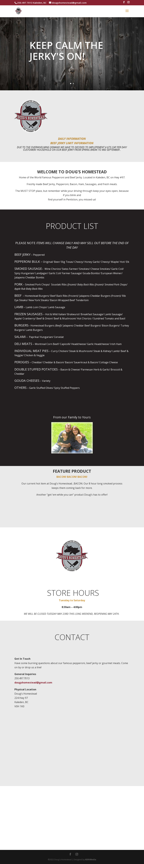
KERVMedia (90, 859)
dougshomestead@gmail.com (33, 682)
